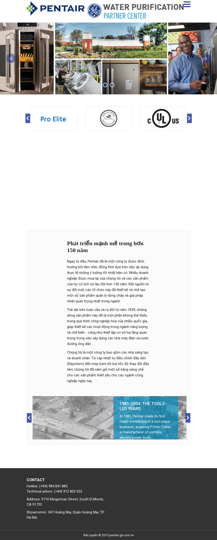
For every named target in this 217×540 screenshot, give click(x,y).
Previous (27, 118)
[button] (11, 58)
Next (189, 118)
